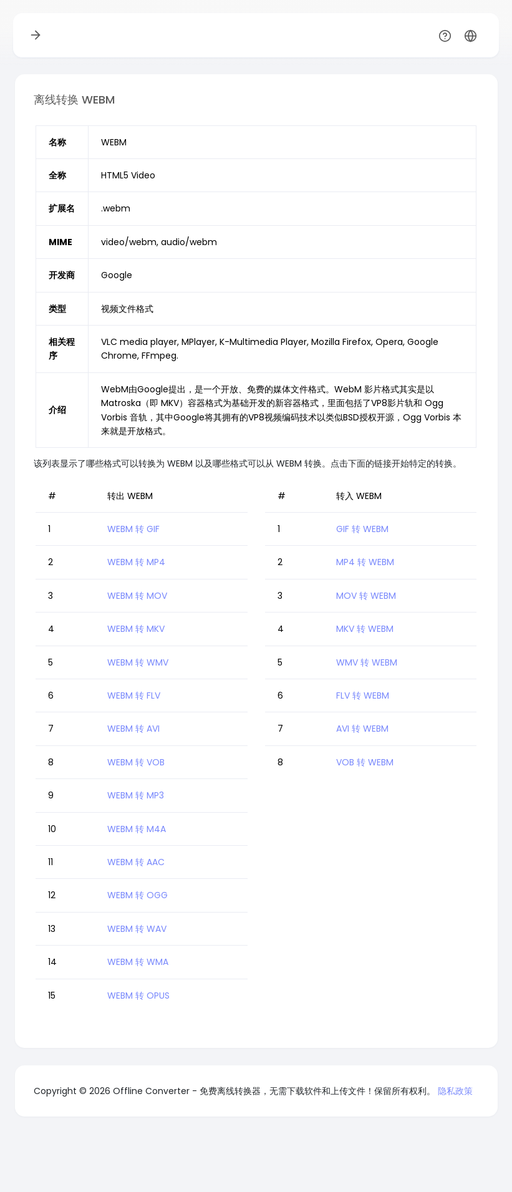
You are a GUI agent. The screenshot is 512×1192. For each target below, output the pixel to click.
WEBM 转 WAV (137, 929)
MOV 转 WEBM (366, 595)
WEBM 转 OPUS (138, 995)
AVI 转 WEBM (362, 728)
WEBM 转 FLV (133, 695)
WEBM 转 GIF (133, 529)
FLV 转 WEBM (362, 695)
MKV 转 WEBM (365, 629)
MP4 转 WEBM (365, 562)
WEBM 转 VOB (136, 762)
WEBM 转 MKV (136, 629)
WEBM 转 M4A (136, 829)
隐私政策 (455, 1091)
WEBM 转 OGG (137, 895)
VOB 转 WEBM (365, 762)
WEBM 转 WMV (137, 662)
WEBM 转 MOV (137, 595)
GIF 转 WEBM (362, 529)
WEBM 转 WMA (137, 962)
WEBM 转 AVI (133, 728)
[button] (470, 35)
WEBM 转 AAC (136, 862)
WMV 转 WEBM (366, 662)
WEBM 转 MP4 (136, 562)
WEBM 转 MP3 (135, 795)
